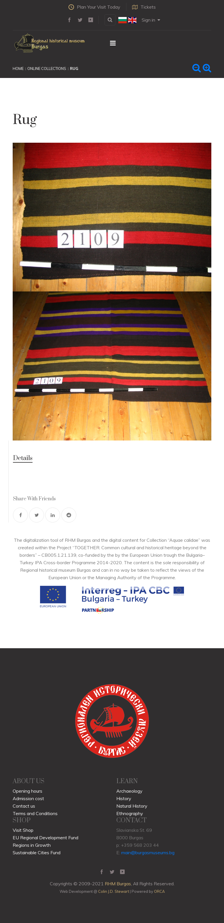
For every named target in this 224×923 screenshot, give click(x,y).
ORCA (159, 891)
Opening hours (27, 791)
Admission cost (28, 798)
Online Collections (46, 68)
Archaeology (129, 791)
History (123, 798)
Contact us (24, 806)
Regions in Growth (32, 845)
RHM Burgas (118, 883)
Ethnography (129, 813)
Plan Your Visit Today (94, 7)
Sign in (151, 20)
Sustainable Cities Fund (36, 852)
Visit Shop (23, 830)
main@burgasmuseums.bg (147, 852)
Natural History (131, 806)
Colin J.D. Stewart (113, 891)
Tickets (144, 7)
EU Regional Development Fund (45, 837)
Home (18, 68)
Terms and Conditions (35, 813)
